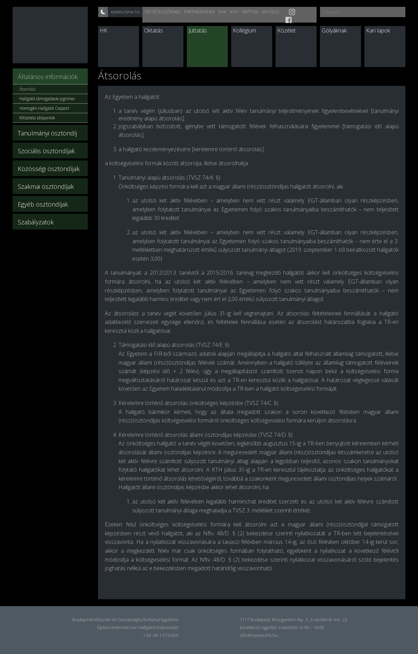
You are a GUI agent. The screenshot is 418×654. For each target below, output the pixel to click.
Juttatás (198, 30)
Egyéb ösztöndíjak (43, 204)
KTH (234, 12)
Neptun (250, 12)
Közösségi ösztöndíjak (49, 169)
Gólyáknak (334, 30)
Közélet (286, 30)
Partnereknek (199, 12)
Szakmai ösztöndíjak (46, 186)
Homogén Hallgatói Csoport (44, 108)
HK (103, 30)
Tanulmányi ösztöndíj (47, 133)
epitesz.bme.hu (125, 12)
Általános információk (48, 77)
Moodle (271, 12)
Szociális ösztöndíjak (46, 151)
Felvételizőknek (162, 12)
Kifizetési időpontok (37, 118)
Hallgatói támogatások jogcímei (47, 99)
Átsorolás (27, 89)
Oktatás (153, 30)
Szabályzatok (36, 222)
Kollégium (244, 30)
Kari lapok (378, 30)
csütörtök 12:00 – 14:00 (301, 627)
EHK (222, 12)
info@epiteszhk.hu (259, 635)
